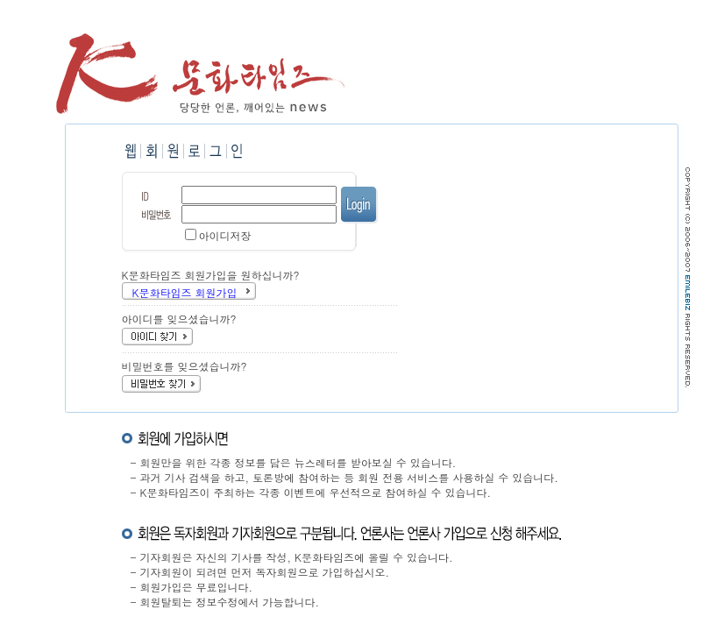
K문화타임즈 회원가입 (185, 292)
